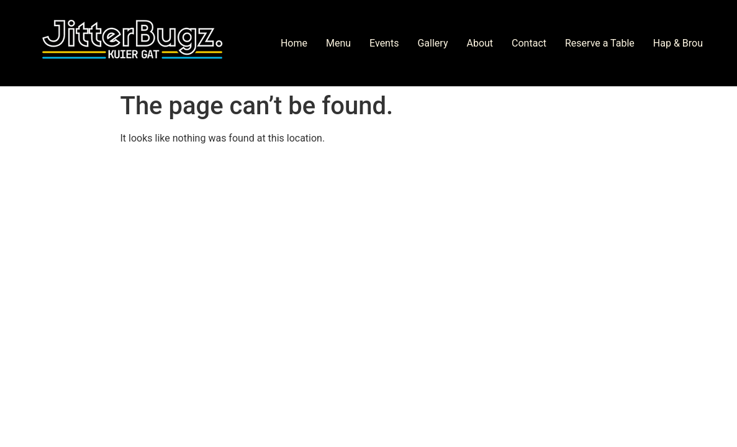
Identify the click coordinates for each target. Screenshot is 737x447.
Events (384, 43)
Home (294, 43)
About (479, 43)
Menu (338, 43)
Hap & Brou (678, 43)
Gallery (432, 43)
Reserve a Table (600, 43)
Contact (529, 43)
